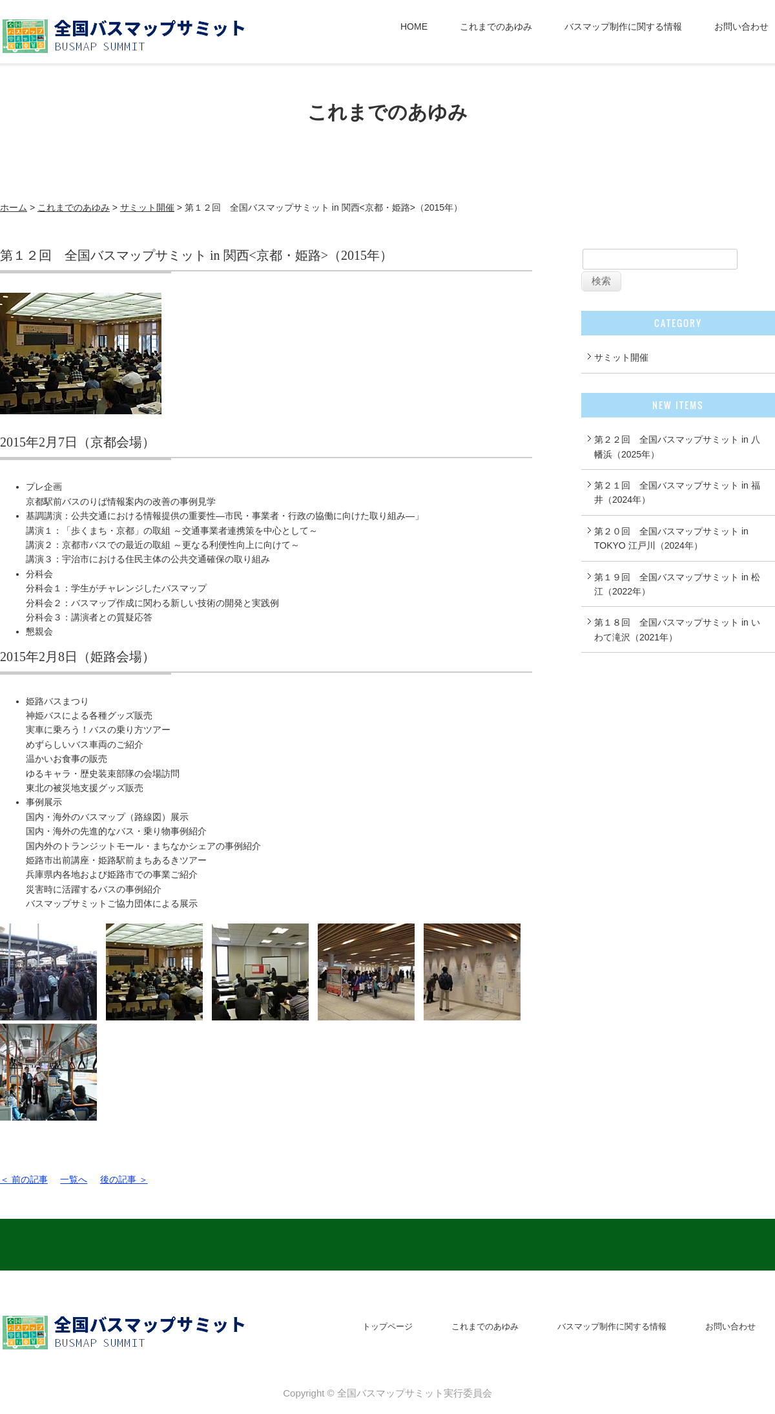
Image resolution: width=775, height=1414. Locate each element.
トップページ (387, 1326)
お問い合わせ (741, 26)
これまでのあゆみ (496, 26)
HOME (414, 26)
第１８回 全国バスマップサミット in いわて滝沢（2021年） (677, 629)
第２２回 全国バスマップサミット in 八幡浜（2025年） (677, 446)
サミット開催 (147, 207)
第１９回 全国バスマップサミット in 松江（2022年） (677, 584)
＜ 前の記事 (24, 1179)
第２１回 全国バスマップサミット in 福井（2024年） (677, 492)
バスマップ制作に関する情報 (623, 26)
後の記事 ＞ (124, 1179)
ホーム (13, 207)
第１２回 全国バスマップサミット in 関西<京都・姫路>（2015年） (196, 255)
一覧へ (73, 1179)
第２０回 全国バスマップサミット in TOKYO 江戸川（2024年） (671, 538)
